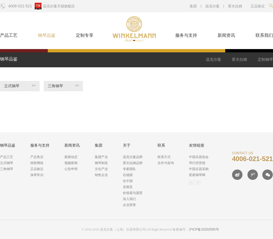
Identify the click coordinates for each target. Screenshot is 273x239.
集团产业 (101, 157)
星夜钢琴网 (197, 175)
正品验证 (36, 169)
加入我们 (129, 199)
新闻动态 (71, 157)
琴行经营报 (197, 163)
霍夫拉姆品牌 (133, 163)
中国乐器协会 (199, 157)
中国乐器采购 (199, 169)
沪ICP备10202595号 (204, 229)
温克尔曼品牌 (133, 157)
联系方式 (164, 157)
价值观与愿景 (133, 193)
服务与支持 (186, 35)
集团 (193, 6)
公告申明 (71, 169)
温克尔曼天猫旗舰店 (59, 6)
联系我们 (264, 35)
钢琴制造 (101, 163)
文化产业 (101, 169)
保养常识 (36, 175)
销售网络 (36, 163)
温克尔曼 (212, 6)
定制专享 (84, 35)
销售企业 (101, 175)
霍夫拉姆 (235, 6)
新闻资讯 (226, 35)
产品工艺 (8, 35)
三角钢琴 (63, 86)
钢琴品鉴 (46, 35)
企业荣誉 (129, 205)
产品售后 (36, 157)
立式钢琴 (19, 86)
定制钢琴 (265, 59)
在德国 (128, 175)
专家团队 (129, 169)
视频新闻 (71, 163)
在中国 (128, 181)
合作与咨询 (166, 163)
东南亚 (128, 187)
